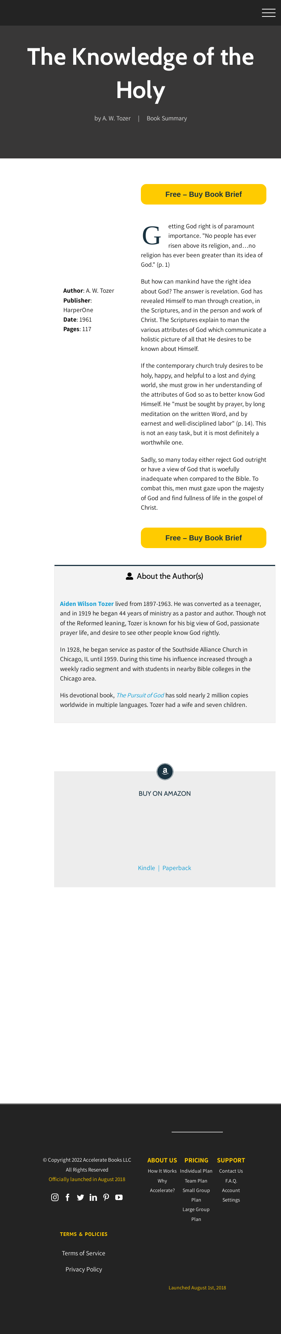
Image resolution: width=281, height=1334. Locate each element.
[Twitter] (80, 1197)
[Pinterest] (106, 1197)
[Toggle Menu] (269, 13)
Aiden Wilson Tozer (87, 603)
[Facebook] (67, 1197)
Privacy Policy (83, 1269)
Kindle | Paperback (164, 867)
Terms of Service (83, 1253)
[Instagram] (55, 1197)
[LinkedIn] (93, 1197)
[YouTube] (119, 1197)
